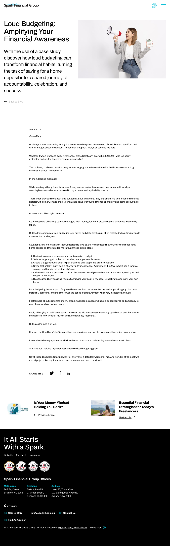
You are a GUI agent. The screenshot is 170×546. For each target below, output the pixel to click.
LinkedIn (8, 455)
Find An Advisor (15, 520)
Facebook (21, 455)
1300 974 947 (13, 513)
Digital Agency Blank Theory (72, 527)
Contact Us (67, 513)
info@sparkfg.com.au (41, 513)
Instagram (35, 455)
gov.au (71, 269)
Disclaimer (98, 527)
